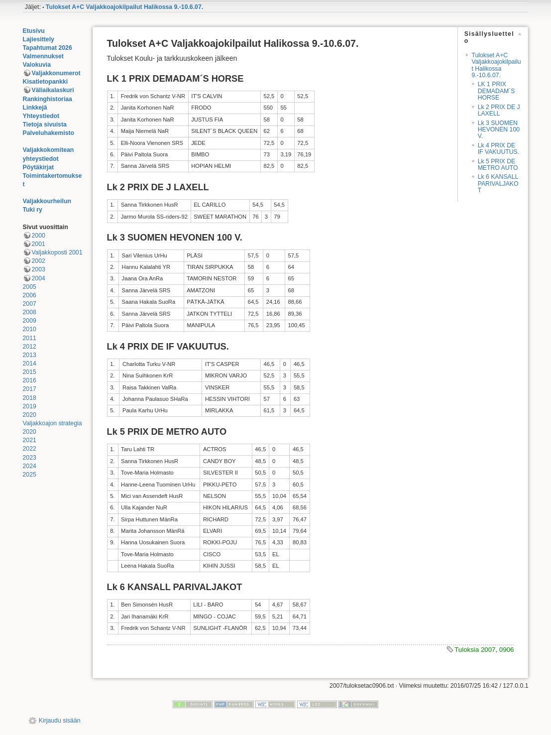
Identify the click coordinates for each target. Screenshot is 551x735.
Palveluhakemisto (49, 132)
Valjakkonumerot (56, 73)
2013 (29, 355)
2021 (29, 440)
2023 (29, 457)
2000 (38, 235)
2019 (29, 406)
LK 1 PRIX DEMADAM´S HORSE (496, 91)
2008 (29, 312)
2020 (29, 414)
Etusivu (34, 30)
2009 (29, 320)
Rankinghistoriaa (47, 99)
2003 (38, 269)
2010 (29, 329)
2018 (29, 397)
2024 (29, 466)
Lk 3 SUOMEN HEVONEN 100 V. (499, 130)
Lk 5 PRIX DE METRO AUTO (498, 164)
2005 (29, 286)
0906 (506, 649)
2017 (29, 388)
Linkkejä (35, 107)
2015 (29, 371)
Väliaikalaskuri (53, 90)
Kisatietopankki (45, 81)
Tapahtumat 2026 (47, 47)
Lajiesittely (38, 39)
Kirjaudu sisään (60, 720)
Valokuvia (37, 64)
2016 (29, 380)
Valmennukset (43, 56)
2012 (29, 346)
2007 (29, 303)
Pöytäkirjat (38, 167)
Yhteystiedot (41, 116)
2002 (38, 260)
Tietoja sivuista (45, 124)
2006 (29, 295)
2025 (29, 474)
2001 (38, 244)
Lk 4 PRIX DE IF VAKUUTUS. (499, 148)
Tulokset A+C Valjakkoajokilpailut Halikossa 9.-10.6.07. (124, 6)
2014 (29, 363)
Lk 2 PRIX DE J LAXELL (499, 110)
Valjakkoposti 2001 (57, 252)
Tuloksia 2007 (474, 649)
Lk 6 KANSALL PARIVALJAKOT (498, 183)
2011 (29, 338)
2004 (38, 278)
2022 (29, 448)
